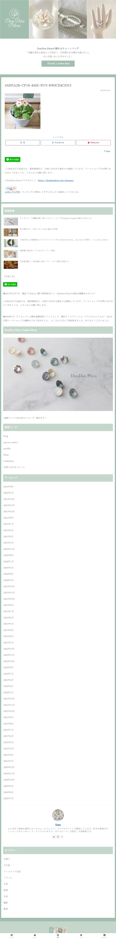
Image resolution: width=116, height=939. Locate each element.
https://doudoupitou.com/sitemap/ (56, 180)
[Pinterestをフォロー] (62, 836)
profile (7, 449)
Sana (58, 825)
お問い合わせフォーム (14, 467)
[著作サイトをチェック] (54, 836)
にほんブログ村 (12, 192)
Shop (6, 455)
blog (6, 436)
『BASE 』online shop (58, 64)
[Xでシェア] (22, 142)
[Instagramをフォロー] (58, 836)
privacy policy (11, 442)
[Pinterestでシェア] (93, 142)
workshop (9, 461)
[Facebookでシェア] (58, 142)
